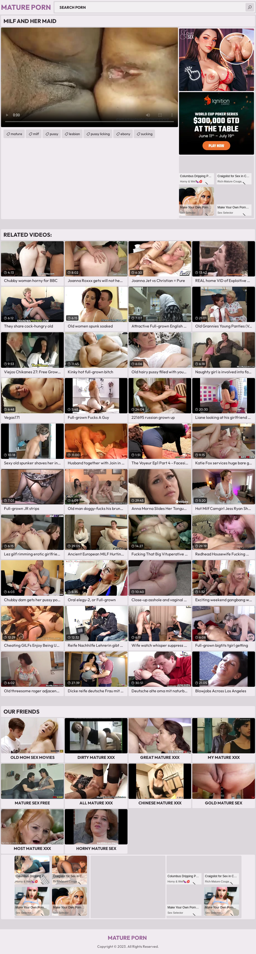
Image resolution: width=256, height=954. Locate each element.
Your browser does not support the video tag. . (89, 77)
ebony (125, 134)
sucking (146, 134)
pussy (54, 134)
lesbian (74, 134)
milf (36, 134)
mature (16, 134)
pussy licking (100, 134)
